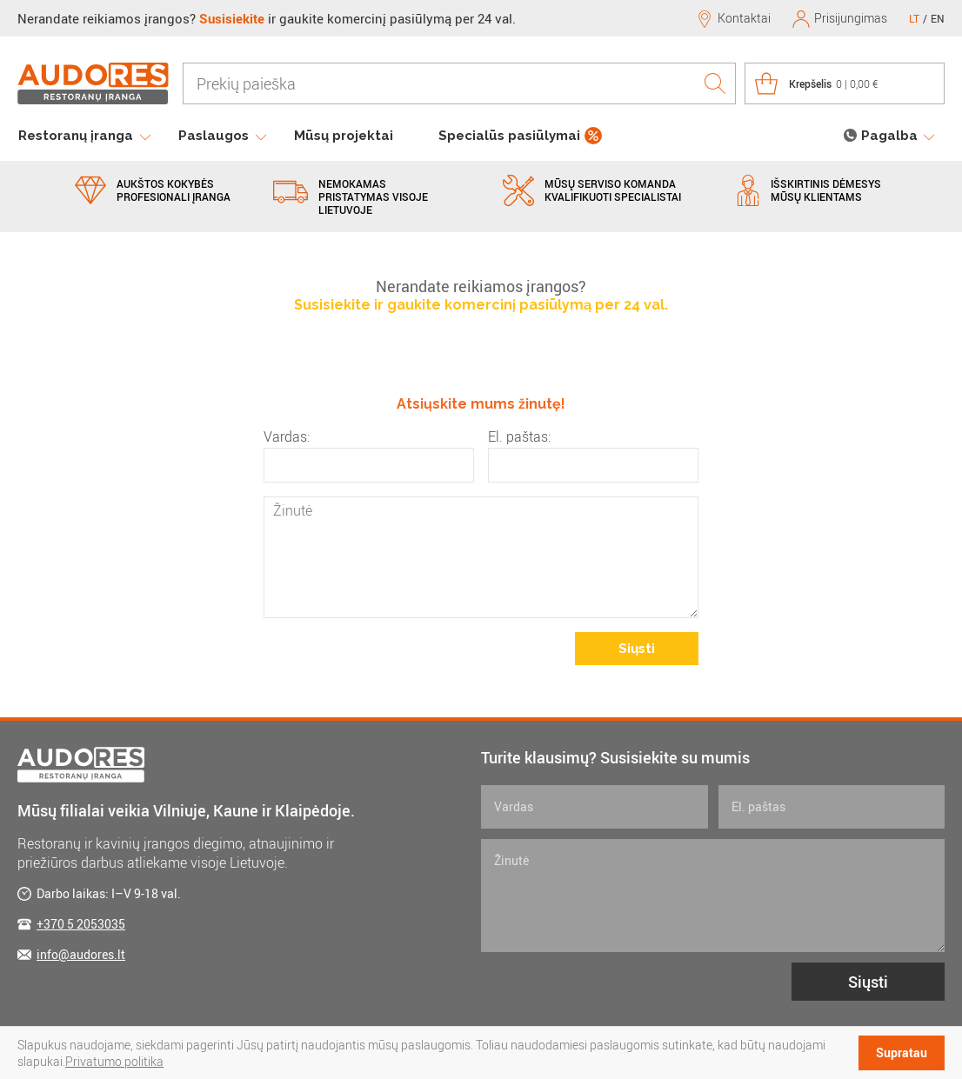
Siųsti (636, 648)
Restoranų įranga (75, 135)
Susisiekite (231, 18)
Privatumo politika (114, 1061)
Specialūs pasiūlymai (509, 135)
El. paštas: (519, 436)
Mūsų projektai (343, 135)
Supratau (901, 1052)
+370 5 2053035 (81, 924)
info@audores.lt (81, 954)
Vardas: (287, 436)
